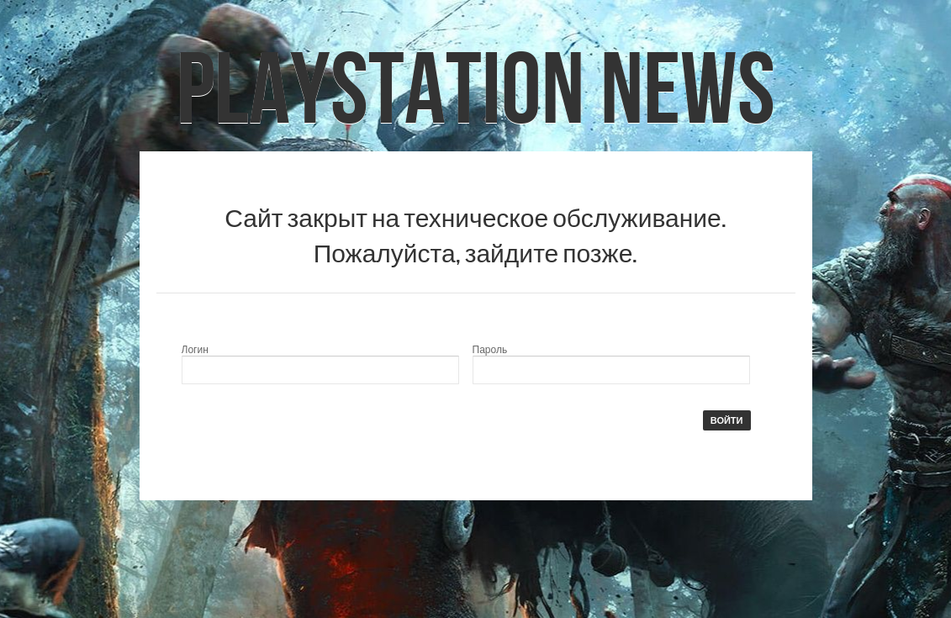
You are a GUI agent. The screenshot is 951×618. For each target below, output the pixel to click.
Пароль (490, 350)
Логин (195, 350)
